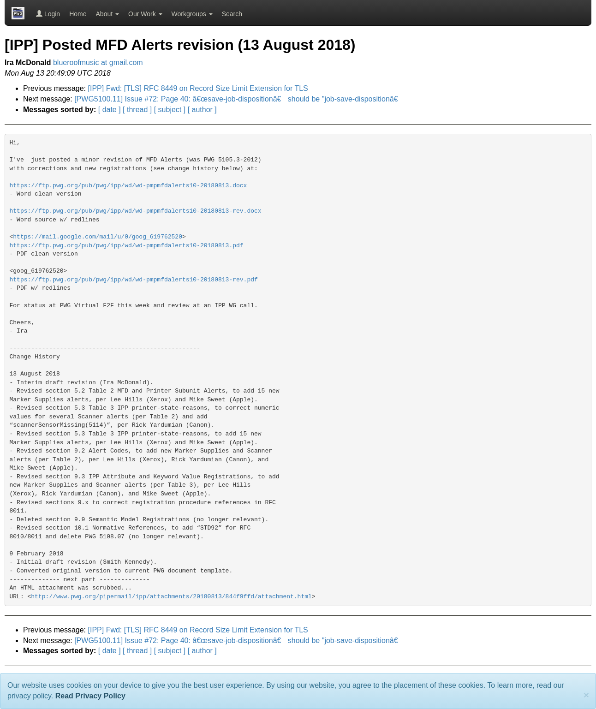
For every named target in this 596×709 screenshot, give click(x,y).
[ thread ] (137, 109)
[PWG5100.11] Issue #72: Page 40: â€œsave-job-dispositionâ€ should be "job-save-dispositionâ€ (238, 99)
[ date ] (109, 109)
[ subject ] (169, 109)
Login (48, 14)
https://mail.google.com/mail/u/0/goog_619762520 (97, 236)
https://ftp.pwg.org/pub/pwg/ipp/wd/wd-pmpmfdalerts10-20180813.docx (128, 185)
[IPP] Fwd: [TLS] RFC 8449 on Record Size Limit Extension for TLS (198, 88)
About (107, 14)
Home (77, 14)
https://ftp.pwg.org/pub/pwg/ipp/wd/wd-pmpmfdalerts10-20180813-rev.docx (136, 211)
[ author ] (202, 109)
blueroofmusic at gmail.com (98, 62)
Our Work (145, 14)
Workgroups (192, 14)
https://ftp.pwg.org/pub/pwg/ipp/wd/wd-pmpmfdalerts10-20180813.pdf (127, 245)
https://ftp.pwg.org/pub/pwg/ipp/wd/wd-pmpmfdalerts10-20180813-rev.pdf (134, 279)
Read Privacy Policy (90, 696)
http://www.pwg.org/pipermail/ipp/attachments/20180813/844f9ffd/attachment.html (171, 596)
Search (232, 14)
